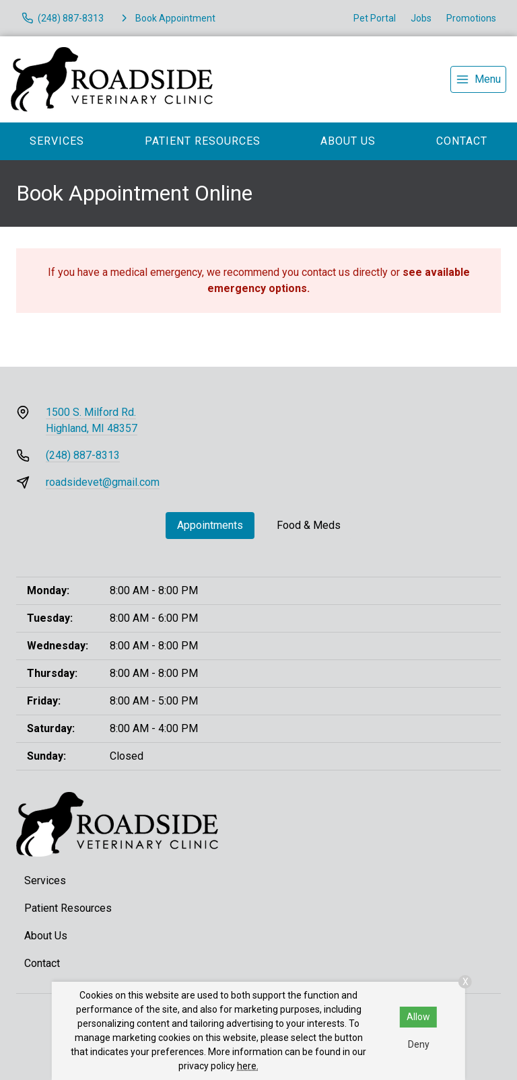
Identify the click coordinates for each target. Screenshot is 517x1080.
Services (57, 141)
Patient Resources (203, 141)
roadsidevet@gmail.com (103, 482)
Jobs (421, 18)
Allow (418, 1016)
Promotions (471, 18)
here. (247, 1065)
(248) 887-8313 (83, 455)
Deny (418, 1044)
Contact (461, 141)
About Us (348, 141)
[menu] (478, 79)
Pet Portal (374, 18)
